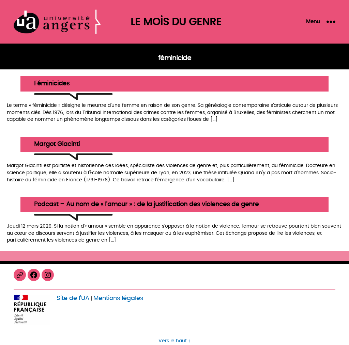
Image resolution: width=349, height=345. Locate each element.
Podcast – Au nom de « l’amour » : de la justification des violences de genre (146, 204)
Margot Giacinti (57, 144)
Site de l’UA (73, 298)
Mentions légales (118, 298)
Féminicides (52, 83)
